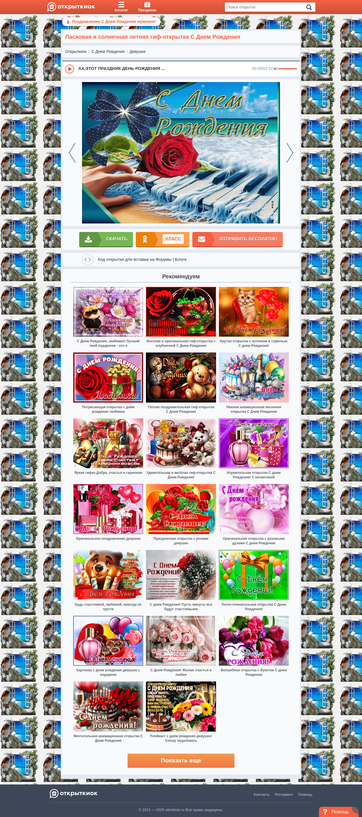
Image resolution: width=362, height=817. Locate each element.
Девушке (138, 51)
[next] (289, 152)
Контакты (262, 794)
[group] (181, 68)
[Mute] (276, 69)
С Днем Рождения (107, 51)
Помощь (305, 794)
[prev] (72, 152)
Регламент (284, 794)
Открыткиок (76, 51)
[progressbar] (288, 69)
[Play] (69, 69)
